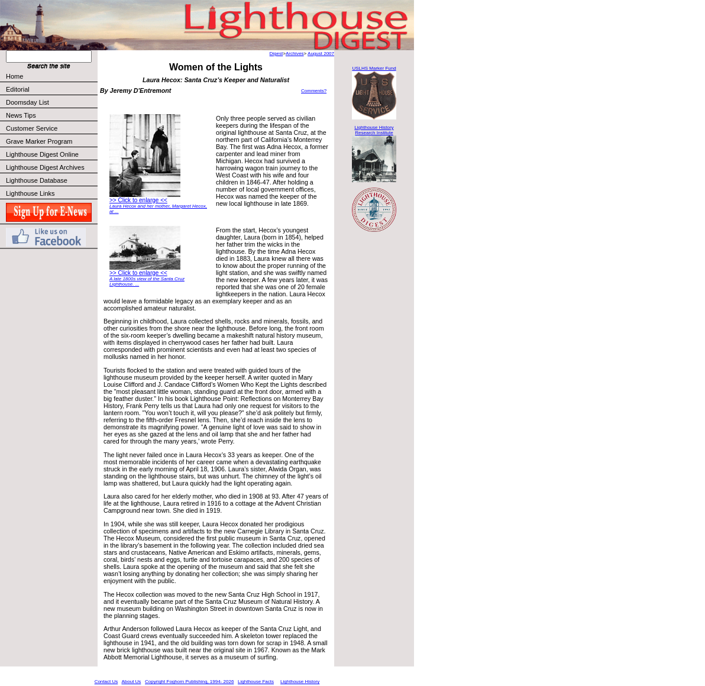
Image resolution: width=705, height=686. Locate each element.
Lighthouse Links (30, 193)
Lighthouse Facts (256, 681)
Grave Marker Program (39, 141)
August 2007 (321, 53)
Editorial (51, 89)
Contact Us (106, 681)
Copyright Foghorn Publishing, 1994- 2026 (189, 681)
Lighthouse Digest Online (42, 154)
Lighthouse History (299, 681)
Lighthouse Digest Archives (45, 167)
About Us (131, 681)
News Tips (21, 115)
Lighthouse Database (36, 180)
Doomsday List (27, 102)
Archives (295, 53)
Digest (276, 53)
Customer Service (51, 128)
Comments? (313, 90)
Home (14, 76)
